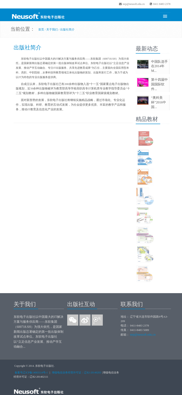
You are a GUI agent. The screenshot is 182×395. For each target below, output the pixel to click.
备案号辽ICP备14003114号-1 (31, 372)
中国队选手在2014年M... (159, 66)
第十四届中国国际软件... (159, 84)
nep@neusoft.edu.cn (132, 4)
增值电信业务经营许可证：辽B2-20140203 (76, 372)
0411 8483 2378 (159, 4)
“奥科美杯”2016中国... (158, 102)
